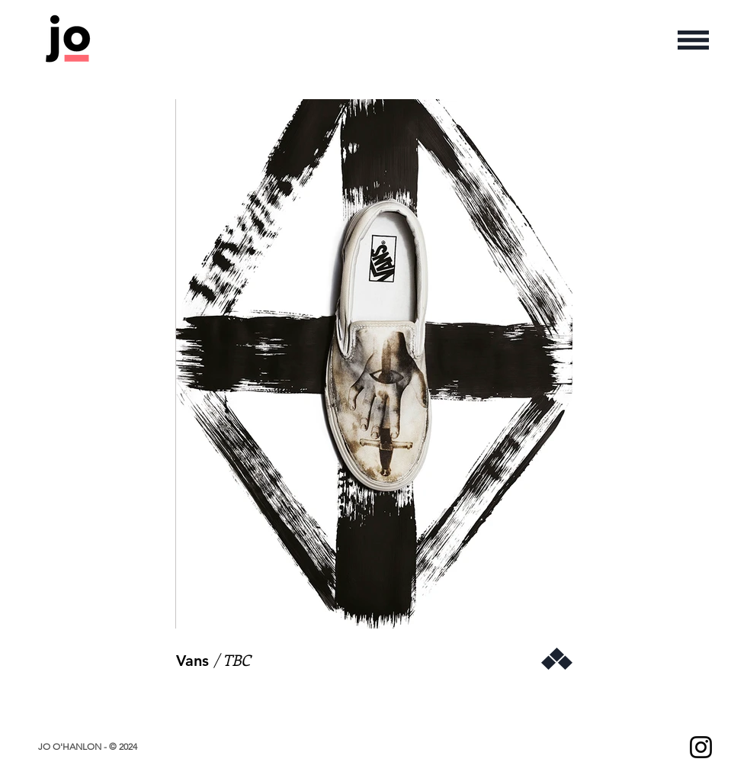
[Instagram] (701, 747)
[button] (693, 40)
